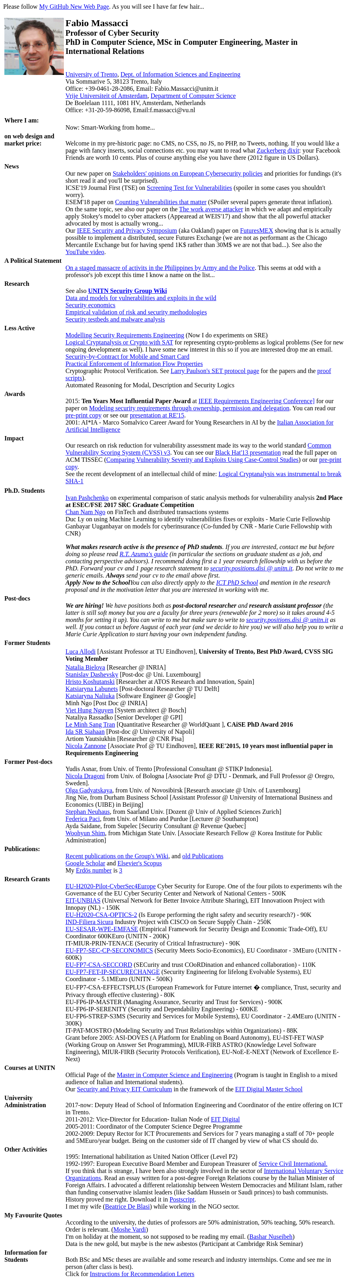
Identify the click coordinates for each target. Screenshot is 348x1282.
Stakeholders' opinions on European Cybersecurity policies (187, 173)
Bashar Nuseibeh (270, 1236)
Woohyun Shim (85, 833)
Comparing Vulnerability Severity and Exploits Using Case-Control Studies (202, 459)
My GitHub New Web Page (74, 6)
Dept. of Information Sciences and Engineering (180, 74)
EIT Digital (225, 1119)
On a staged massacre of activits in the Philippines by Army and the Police (160, 267)
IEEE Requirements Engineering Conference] (256, 401)
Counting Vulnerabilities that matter (160, 202)
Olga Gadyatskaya (88, 790)
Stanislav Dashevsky (91, 674)
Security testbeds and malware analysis (115, 319)
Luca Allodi (80, 651)
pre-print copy (83, 415)
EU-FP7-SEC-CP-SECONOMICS (109, 950)
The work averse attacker (211, 209)
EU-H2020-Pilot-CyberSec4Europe (110, 886)
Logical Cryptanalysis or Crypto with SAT (119, 342)
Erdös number (94, 870)
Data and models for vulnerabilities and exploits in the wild (140, 298)
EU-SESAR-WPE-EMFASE (101, 929)
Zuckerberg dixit (278, 150)
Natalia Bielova (85, 667)
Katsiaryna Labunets (91, 688)
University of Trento (91, 74)
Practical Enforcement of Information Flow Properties (134, 363)
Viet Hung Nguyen (89, 710)
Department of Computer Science (193, 95)
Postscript (181, 1199)
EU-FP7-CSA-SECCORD (98, 964)
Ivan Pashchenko (87, 497)
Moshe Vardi (129, 1229)
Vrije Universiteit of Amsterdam (106, 95)
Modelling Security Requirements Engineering (124, 335)
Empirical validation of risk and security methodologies (136, 312)
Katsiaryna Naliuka (90, 696)
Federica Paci (82, 818)
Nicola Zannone (85, 745)
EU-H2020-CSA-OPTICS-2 (101, 914)
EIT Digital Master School (269, 1089)
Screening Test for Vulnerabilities (189, 187)
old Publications (202, 856)
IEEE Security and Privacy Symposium (127, 230)
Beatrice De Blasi (127, 1206)
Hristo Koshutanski (90, 681)
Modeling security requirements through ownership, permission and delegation (189, 408)
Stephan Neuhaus (87, 811)
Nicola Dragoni (85, 776)
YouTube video (84, 252)
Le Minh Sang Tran (90, 724)
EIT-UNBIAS (82, 900)
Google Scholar (85, 863)
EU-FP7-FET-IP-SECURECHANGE (112, 971)
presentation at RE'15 (157, 415)
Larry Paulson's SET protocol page (215, 370)
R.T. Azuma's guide (143, 554)
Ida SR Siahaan (85, 731)
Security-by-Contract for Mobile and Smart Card (127, 356)
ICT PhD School (237, 582)
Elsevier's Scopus (139, 863)
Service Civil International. (293, 1163)
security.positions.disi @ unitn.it (251, 568)
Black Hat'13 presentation (248, 452)
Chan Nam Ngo (85, 512)
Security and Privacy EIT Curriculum (124, 1089)
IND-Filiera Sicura (89, 921)
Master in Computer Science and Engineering (175, 1075)
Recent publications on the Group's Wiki (116, 856)
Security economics (90, 305)
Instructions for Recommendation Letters (142, 1274)
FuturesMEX (256, 230)
